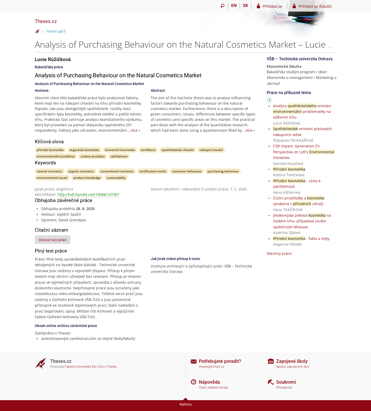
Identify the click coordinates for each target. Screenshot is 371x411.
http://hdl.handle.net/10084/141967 (88, 194)
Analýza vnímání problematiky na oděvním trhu (302, 111)
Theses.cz (46, 21)
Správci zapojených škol (292, 366)
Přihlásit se (272, 6)
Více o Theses (107, 366)
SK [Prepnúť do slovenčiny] (245, 5)
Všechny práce (279, 253)
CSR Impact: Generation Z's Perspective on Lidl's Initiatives (303, 152)
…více (133, 130)
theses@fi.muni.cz (211, 366)
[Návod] (270, 101)
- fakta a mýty (301, 238)
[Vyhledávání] (222, 6)
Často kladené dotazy (213, 387)
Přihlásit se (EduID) (315, 6)
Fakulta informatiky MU (81, 366)
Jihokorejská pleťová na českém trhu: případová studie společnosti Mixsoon (302, 221)
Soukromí (286, 382)
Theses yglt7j (56, 31)
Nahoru (186, 404)
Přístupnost (284, 387)
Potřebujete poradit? (220, 361)
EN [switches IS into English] (234, 5)
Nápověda (209, 382)
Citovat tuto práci (52, 240)
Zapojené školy (292, 361)
